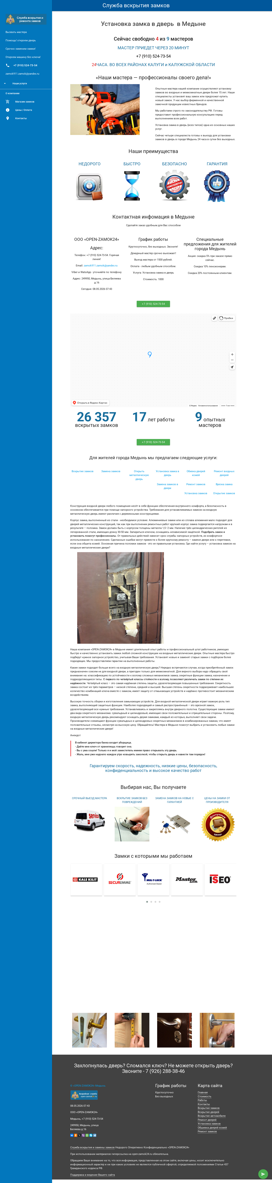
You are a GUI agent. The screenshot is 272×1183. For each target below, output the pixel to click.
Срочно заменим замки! (21, 48)
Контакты (16, 118)
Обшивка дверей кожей (212, 1127)
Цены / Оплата (19, 110)
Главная (203, 1092)
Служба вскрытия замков (136, 5)
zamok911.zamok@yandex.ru (22, 73)
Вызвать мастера (16, 32)
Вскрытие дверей (208, 1112)
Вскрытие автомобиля (212, 1115)
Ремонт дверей (207, 1119)
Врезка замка (224, 484)
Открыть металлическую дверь (139, 475)
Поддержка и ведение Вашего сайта (92, 1174)
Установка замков (195, 493)
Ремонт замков (195, 484)
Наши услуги (15, 83)
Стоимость (204, 1096)
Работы (202, 1100)
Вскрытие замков (83, 471)
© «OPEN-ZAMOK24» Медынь (87, 1085)
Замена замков (110, 471)
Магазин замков (20, 101)
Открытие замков (224, 493)
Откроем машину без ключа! (23, 57)
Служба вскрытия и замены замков (92, 1147)
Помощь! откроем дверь (21, 40)
